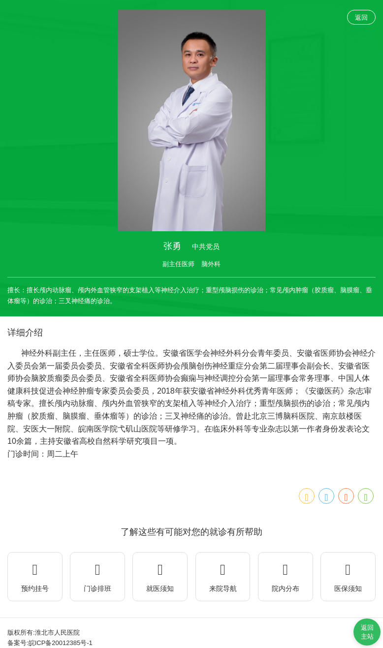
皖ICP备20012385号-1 (61, 643)
